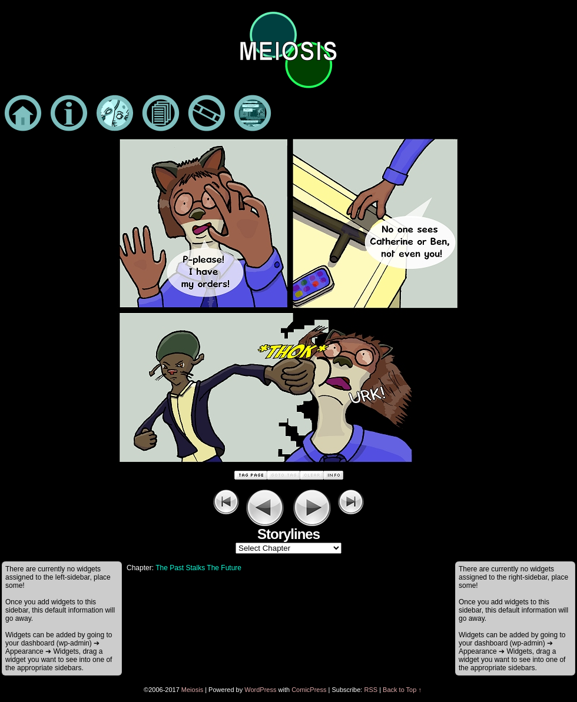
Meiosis (192, 689)
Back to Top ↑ (402, 689)
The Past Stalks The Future (198, 568)
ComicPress (308, 689)
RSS (370, 689)
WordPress (260, 689)
